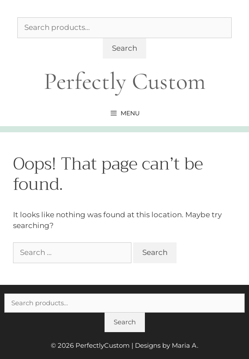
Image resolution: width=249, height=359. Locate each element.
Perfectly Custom (125, 81)
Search (124, 48)
